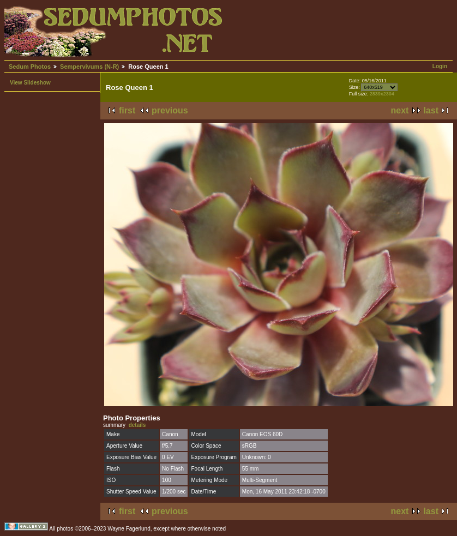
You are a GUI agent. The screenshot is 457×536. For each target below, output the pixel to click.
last (430, 110)
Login (439, 66)
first (127, 110)
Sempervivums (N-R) (89, 66)
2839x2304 (382, 94)
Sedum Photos (30, 66)
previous (170, 110)
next (400, 110)
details (137, 425)
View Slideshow (30, 83)
